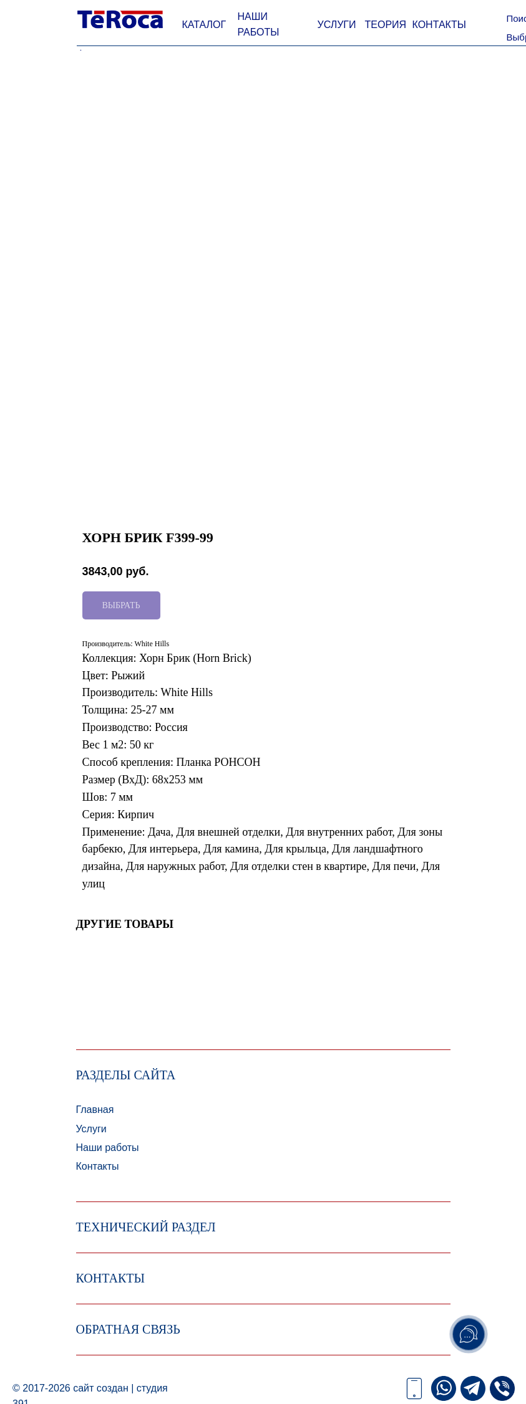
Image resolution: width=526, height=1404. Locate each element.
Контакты (97, 1166)
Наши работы (107, 1147)
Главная (95, 1109)
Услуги (91, 1129)
